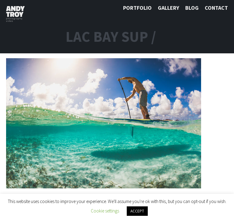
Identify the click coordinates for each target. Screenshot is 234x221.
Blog (192, 7)
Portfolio (137, 7)
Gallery (168, 7)
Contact (216, 7)
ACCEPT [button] (137, 211)
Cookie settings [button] (105, 211)
